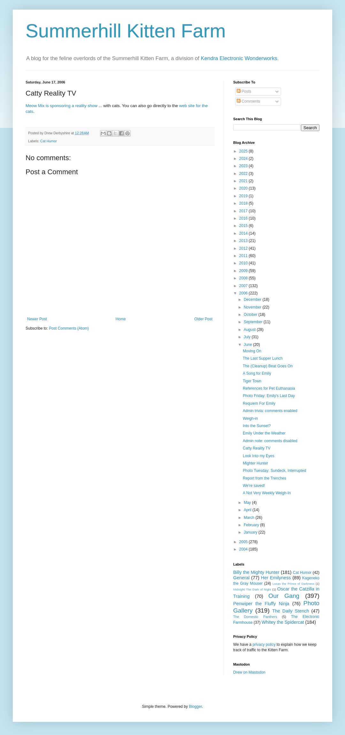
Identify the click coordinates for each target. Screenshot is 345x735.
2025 (244, 151)
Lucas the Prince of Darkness (293, 583)
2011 (244, 256)
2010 (244, 263)
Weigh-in (250, 418)
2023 (244, 166)
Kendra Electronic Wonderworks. (240, 58)
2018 (244, 203)
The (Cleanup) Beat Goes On (268, 366)
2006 (244, 293)
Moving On (252, 351)
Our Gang (283, 595)
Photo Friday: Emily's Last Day (269, 396)
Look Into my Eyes (258, 456)
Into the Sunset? (257, 426)
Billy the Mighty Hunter (256, 572)
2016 (244, 218)
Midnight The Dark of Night (252, 589)
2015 (244, 225)
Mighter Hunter (255, 463)
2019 (244, 196)
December (253, 299)
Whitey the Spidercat (283, 622)
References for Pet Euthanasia (269, 388)
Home (121, 319)
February (252, 525)
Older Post (203, 319)
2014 (244, 233)
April (248, 510)
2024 (244, 158)
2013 (244, 240)
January (251, 532)
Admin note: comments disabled (270, 441)
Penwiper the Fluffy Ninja (261, 603)
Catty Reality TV (256, 448)
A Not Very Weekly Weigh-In (267, 493)
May (248, 502)
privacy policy (263, 644)
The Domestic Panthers (255, 617)
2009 (244, 271)
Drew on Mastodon (249, 672)
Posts (244, 91)
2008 (244, 278)
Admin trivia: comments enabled (270, 411)
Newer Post (37, 319)
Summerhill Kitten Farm (126, 31)
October (251, 314)
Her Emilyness (276, 577)
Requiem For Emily (259, 403)
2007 (244, 286)
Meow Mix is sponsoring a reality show (61, 105)
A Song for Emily (257, 373)
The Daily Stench (290, 611)
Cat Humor (48, 141)
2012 (244, 248)
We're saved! (254, 485)
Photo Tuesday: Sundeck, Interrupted (274, 470)
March (250, 517)
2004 (244, 549)
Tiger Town (252, 381)
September (254, 322)
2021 (244, 181)
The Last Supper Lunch (263, 358)
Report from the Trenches (264, 478)
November (253, 307)
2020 (244, 188)
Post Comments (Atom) (69, 328)
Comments (248, 101)
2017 (244, 211)
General (241, 577)
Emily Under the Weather (264, 433)
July (248, 337)
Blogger (195, 706)
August (250, 329)
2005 (244, 542)
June (248, 344)
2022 (244, 173)
